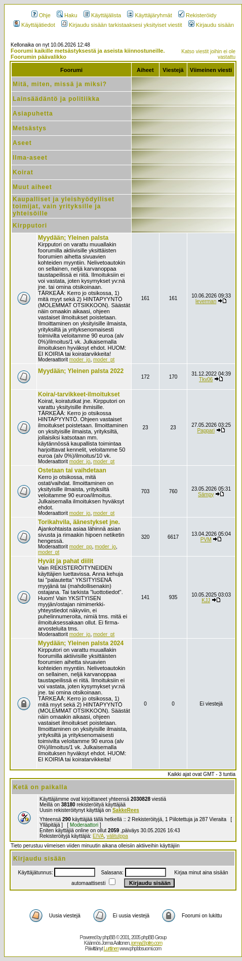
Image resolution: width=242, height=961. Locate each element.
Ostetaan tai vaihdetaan (72, 470)
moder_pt (103, 359)
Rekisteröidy (197, 15)
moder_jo (80, 359)
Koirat (23, 172)
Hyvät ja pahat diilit (65, 561)
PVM (206, 539)
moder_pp (80, 546)
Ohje (41, 15)
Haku (67, 15)
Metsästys (30, 128)
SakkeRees (125, 810)
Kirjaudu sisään (211, 25)
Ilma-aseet (30, 157)
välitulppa (117, 836)
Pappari (205, 430)
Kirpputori (30, 225)
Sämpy (206, 494)
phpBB (108, 937)
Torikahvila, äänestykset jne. (79, 522)
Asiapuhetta (33, 113)
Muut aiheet (32, 187)
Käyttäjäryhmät (149, 15)
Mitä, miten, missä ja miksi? (60, 84)
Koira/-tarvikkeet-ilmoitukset (78, 394)
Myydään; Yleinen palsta (73, 237)
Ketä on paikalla (40, 787)
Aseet (22, 142)
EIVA (98, 836)
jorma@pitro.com (146, 943)
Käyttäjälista (102, 15)
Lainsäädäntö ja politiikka (56, 98)
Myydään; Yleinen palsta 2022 (81, 371)
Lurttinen (111, 948)
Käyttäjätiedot (34, 25)
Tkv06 (206, 379)
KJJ (205, 600)
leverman (205, 301)
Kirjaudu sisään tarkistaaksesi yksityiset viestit (121, 25)
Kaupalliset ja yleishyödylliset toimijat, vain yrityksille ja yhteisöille (63, 206)
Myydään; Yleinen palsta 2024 (81, 643)
